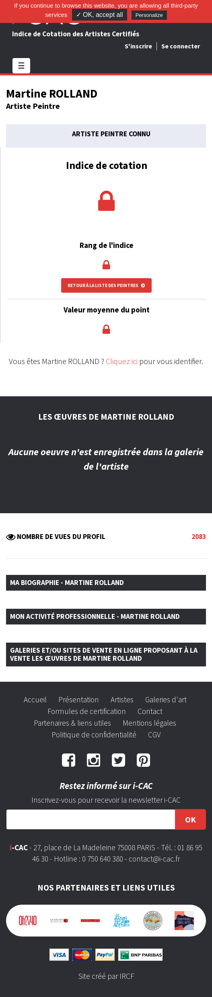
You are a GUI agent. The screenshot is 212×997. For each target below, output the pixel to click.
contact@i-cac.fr (154, 859)
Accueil (35, 699)
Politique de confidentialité (93, 734)
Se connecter (180, 46)
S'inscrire (138, 46)
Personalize (149, 15)
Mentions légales (149, 723)
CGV (154, 734)
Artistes (122, 699)
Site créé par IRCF (106, 976)
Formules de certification (86, 711)
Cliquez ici (122, 361)
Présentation (78, 699)
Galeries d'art (166, 699)
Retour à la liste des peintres (106, 285)
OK (190, 819)
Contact (150, 711)
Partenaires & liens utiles (72, 723)
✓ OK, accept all (99, 14)
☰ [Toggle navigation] (21, 65)
